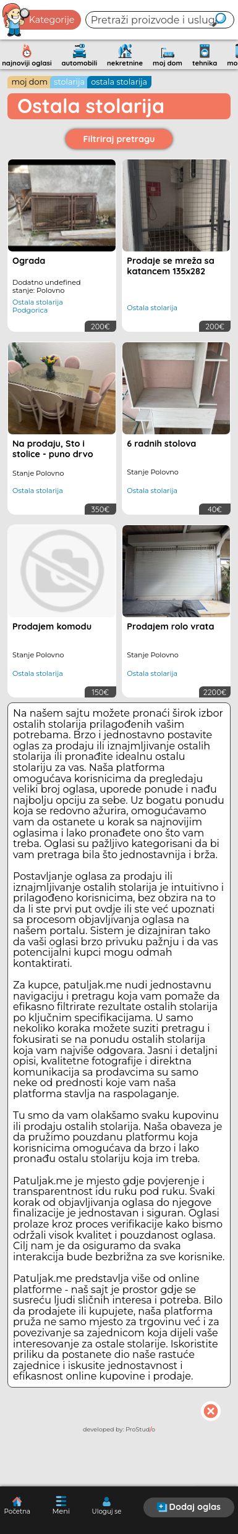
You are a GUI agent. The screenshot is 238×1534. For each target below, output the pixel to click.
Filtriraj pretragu (119, 139)
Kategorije (39, 20)
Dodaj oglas (188, 1506)
